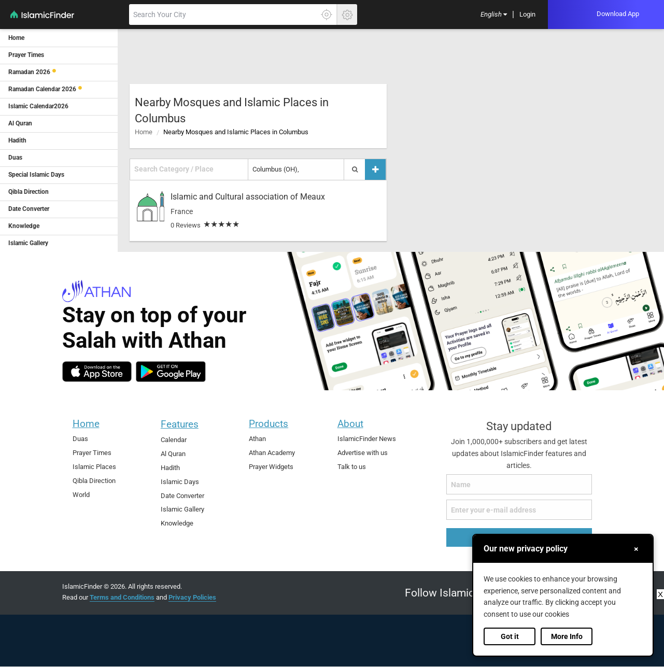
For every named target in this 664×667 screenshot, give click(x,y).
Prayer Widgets (271, 467)
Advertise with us (362, 453)
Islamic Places (94, 467)
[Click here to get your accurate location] (326, 14)
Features (180, 424)
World (81, 495)
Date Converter (182, 496)
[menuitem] (493, 14)
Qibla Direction (94, 481)
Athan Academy (272, 453)
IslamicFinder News (366, 439)
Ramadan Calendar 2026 (42, 89)
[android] (171, 371)
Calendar (174, 440)
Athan (257, 439)
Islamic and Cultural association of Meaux (248, 197)
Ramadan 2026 (29, 72)
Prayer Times (92, 453)
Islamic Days (180, 482)
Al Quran (173, 454)
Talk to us (351, 467)
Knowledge (177, 523)
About (350, 424)
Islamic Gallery (182, 509)
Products (268, 424)
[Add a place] (375, 169)
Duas (80, 439)
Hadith (170, 468)
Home (143, 132)
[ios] (97, 371)
